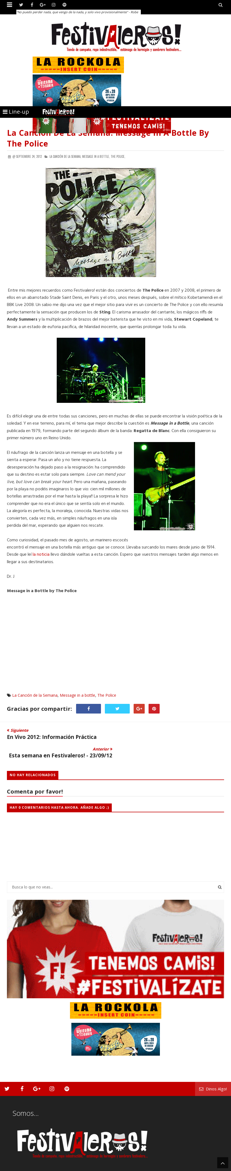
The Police (106, 695)
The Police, (118, 156)
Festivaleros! (17, 1166)
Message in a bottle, (96, 156)
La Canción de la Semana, (65, 156)
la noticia (41, 554)
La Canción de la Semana (35, 695)
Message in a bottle (77, 695)
